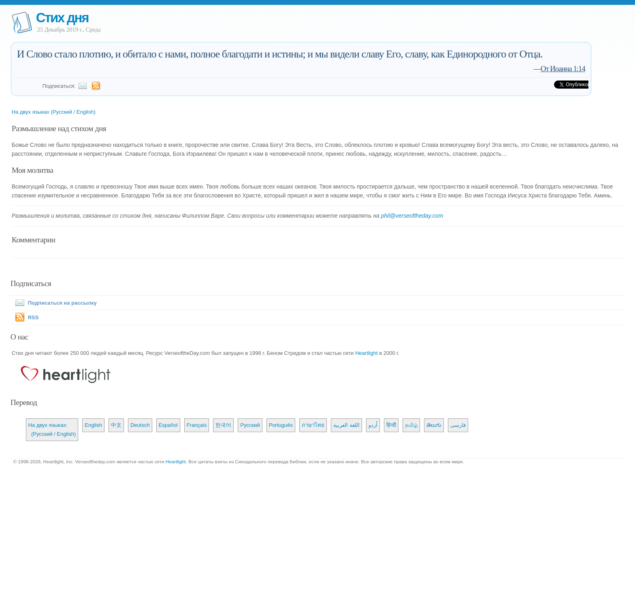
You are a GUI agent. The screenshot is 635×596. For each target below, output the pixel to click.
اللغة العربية (346, 425)
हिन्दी (391, 425)
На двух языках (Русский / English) (54, 112)
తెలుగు (433, 425)
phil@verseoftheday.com (412, 215)
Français (197, 425)
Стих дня (62, 17)
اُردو (373, 425)
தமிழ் (411, 425)
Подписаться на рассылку (54, 303)
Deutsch (140, 425)
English (93, 425)
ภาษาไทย (313, 425)
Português (281, 425)
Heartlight (366, 353)
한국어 (223, 425)
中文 (116, 425)
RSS (33, 317)
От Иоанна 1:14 (563, 68)
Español (168, 425)
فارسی (458, 425)
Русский (250, 425)
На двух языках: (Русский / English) (52, 429)
